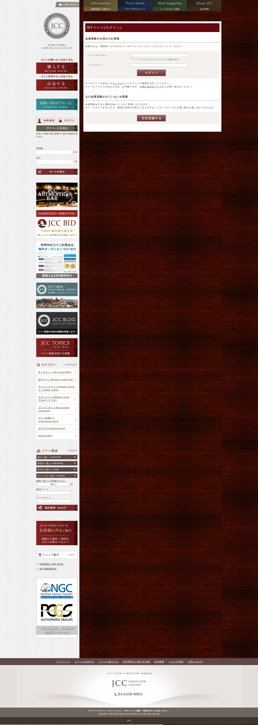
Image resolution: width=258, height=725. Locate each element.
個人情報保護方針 (48, 568)
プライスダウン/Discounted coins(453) (53, 409)
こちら (118, 83)
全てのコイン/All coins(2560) (54, 372)
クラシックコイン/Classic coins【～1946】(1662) (56, 388)
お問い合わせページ (151, 86)
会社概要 (159, 661)
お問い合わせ (195, 661)
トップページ (62, 661)
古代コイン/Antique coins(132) (55, 379)
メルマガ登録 (176, 661)
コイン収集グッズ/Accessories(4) (48, 419)
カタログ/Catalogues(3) (51, 428)
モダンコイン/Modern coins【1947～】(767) (53, 398)
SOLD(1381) (45, 435)
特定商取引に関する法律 (51, 564)
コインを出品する (84, 661)
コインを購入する (108, 661)
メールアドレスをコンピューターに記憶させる (157, 59)
